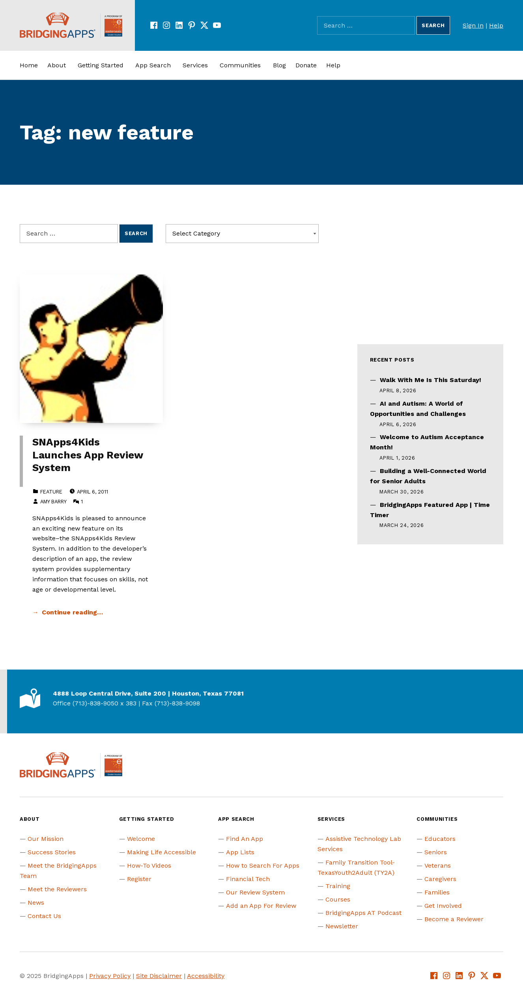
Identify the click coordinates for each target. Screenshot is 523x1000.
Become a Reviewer (454, 919)
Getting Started (100, 65)
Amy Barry (53, 502)
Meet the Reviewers (57, 889)
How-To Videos (149, 865)
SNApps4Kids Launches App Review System (87, 454)
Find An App (244, 838)
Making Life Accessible (161, 852)
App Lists (240, 852)
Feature (51, 492)
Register (139, 879)
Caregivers (440, 879)
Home (29, 65)
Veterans (437, 865)
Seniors (435, 852)
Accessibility (205, 976)
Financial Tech (248, 879)
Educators (440, 838)
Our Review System (255, 892)
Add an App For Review (261, 905)
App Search (153, 65)
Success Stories (52, 852)
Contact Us (44, 916)
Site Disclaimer (159, 976)
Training (337, 886)
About (56, 65)
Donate (306, 65)
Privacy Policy (110, 976)
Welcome (141, 838)
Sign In (473, 25)
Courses (337, 899)
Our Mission (46, 838)
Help (496, 25)
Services (195, 65)
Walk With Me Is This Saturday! (430, 380)
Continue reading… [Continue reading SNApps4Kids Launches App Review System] (72, 612)
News (36, 902)
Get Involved (443, 905)
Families (437, 892)
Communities (240, 65)
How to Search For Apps (262, 865)
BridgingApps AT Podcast (363, 913)
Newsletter (341, 926)
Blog (279, 65)
